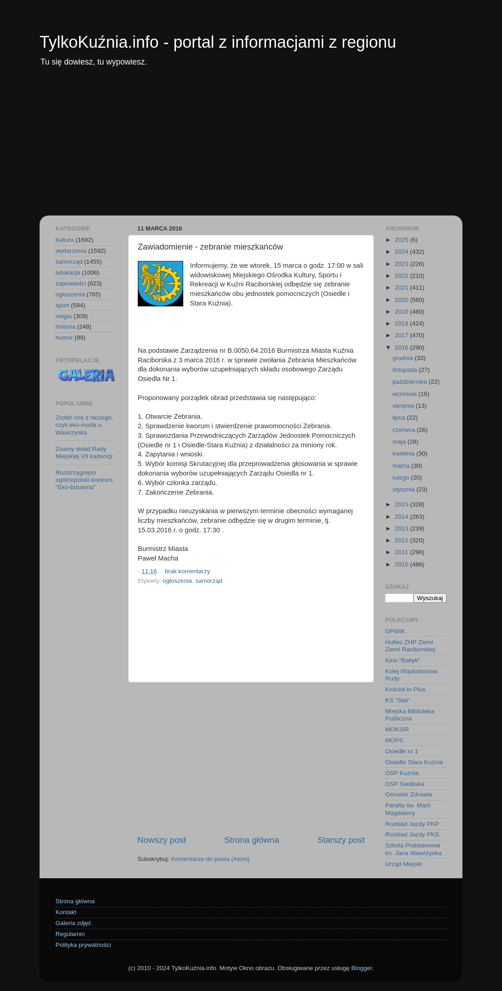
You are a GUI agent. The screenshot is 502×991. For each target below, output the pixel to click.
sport (62, 305)
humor (64, 337)
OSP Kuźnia (401, 773)
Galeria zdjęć (73, 923)
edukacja (67, 272)
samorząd (209, 580)
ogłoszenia (177, 580)
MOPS (394, 740)
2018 (402, 323)
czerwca (404, 429)
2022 (402, 275)
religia (63, 316)
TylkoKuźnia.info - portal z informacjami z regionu (218, 42)
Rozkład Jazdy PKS (412, 834)
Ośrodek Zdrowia (408, 794)
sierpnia (404, 405)
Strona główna (251, 840)
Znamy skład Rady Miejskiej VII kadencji (83, 452)
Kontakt (65, 912)
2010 (402, 564)
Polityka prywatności (83, 944)
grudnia (403, 358)
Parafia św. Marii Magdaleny (407, 809)
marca (401, 465)
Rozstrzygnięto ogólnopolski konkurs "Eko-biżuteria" (84, 479)
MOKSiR (397, 729)
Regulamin (70, 934)
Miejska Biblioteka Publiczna (409, 715)
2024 (402, 251)
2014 (402, 516)
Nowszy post (161, 840)
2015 (402, 504)
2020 (402, 299)
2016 (402, 347)
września (405, 393)
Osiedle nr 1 (401, 751)
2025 (402, 239)
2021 (402, 287)
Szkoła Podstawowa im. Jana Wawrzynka (413, 849)
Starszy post (341, 840)
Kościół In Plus (405, 689)
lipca (399, 417)
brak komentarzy (187, 571)
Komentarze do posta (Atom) (210, 859)
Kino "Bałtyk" (402, 660)
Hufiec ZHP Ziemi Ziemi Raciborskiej (410, 646)
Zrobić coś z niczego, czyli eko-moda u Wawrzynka (84, 424)
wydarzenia (70, 250)
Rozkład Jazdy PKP (412, 824)
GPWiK (395, 631)
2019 (402, 311)
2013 (402, 528)
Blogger (361, 968)
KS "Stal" (397, 700)
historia (65, 326)
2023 (402, 263)
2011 (402, 552)
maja (399, 441)
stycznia (404, 489)
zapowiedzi (70, 283)
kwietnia (404, 453)
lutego (401, 477)
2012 (402, 540)
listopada (405, 369)
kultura (64, 239)
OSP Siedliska (404, 784)
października (410, 381)
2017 (402, 335)
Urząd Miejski (403, 864)
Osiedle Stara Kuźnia (414, 762)
